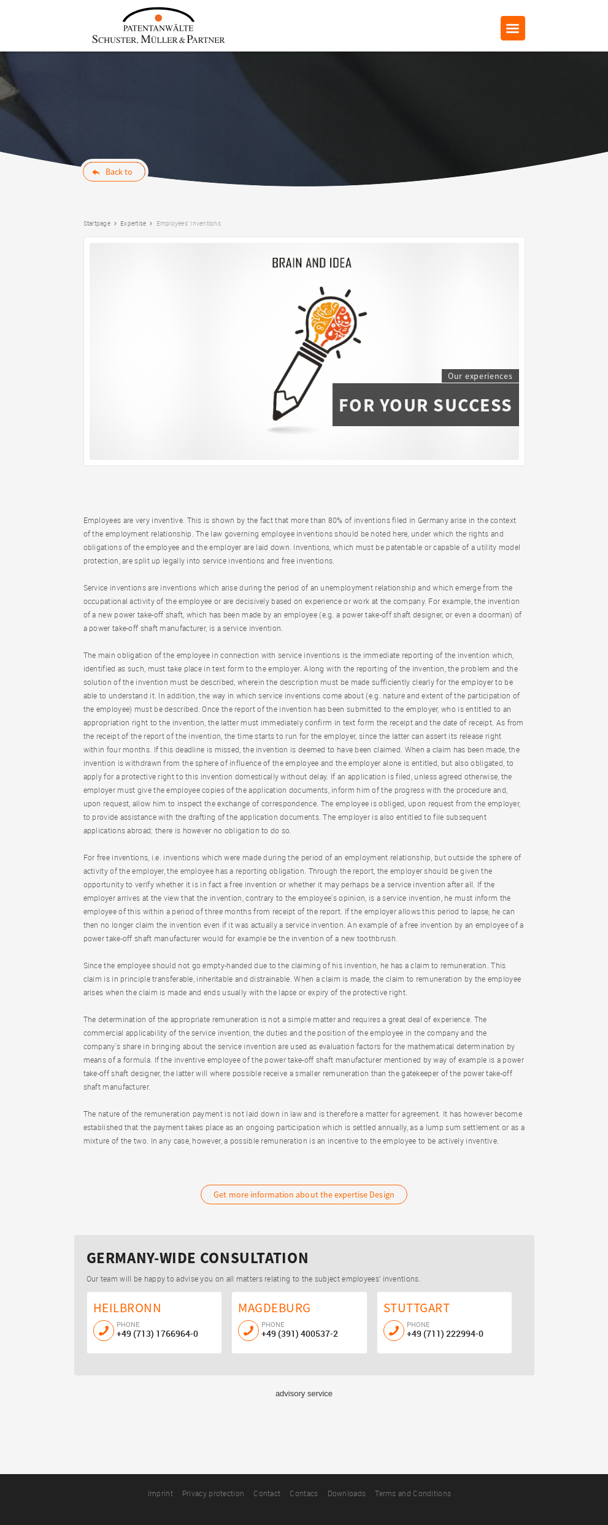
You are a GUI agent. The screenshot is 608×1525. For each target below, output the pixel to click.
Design (304, 1194)
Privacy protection (213, 1493)
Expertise (133, 223)
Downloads (347, 1493)
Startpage (96, 223)
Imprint (160, 1493)
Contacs (304, 1493)
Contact (266, 1493)
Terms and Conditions (413, 1493)
